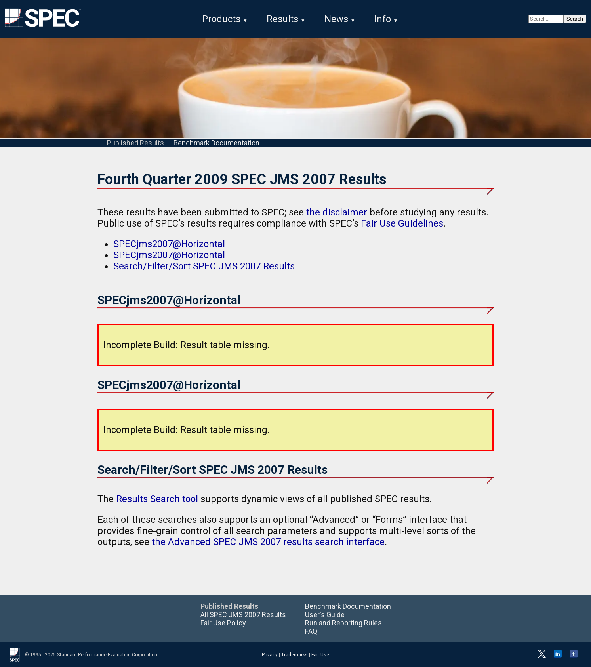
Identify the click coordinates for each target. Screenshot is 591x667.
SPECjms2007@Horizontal (169, 244)
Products (221, 19)
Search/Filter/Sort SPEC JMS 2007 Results (204, 266)
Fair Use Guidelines (402, 223)
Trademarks (294, 654)
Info (382, 19)
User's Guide (325, 614)
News (336, 19)
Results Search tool (157, 499)
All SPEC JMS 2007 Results (243, 614)
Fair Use (320, 654)
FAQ (311, 631)
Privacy (270, 654)
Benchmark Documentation (216, 143)
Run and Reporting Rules (343, 623)
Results (282, 19)
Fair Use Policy (223, 623)
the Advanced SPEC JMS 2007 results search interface (268, 541)
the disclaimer (336, 212)
